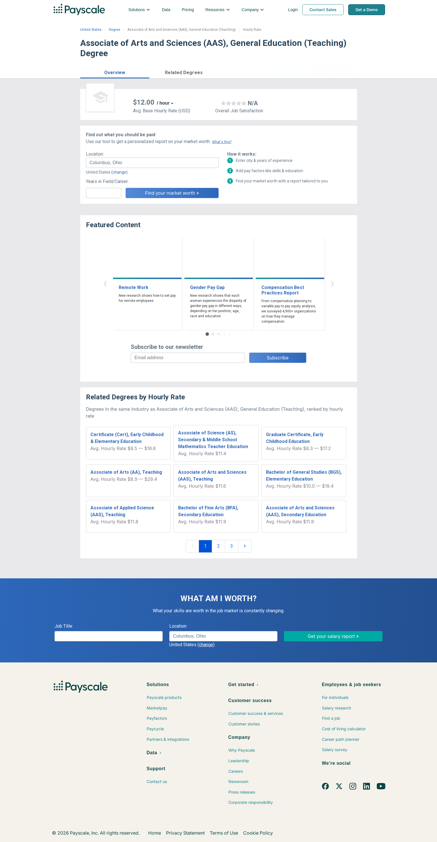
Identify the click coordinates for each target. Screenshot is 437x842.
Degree (114, 30)
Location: (95, 154)
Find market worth (333, 72)
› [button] (332, 283)
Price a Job (288, 72)
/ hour (163, 103)
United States (91, 30)
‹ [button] (105, 283)
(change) (119, 172)
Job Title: (64, 626)
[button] (115, 71)
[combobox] (152, 163)
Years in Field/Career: (107, 181)
